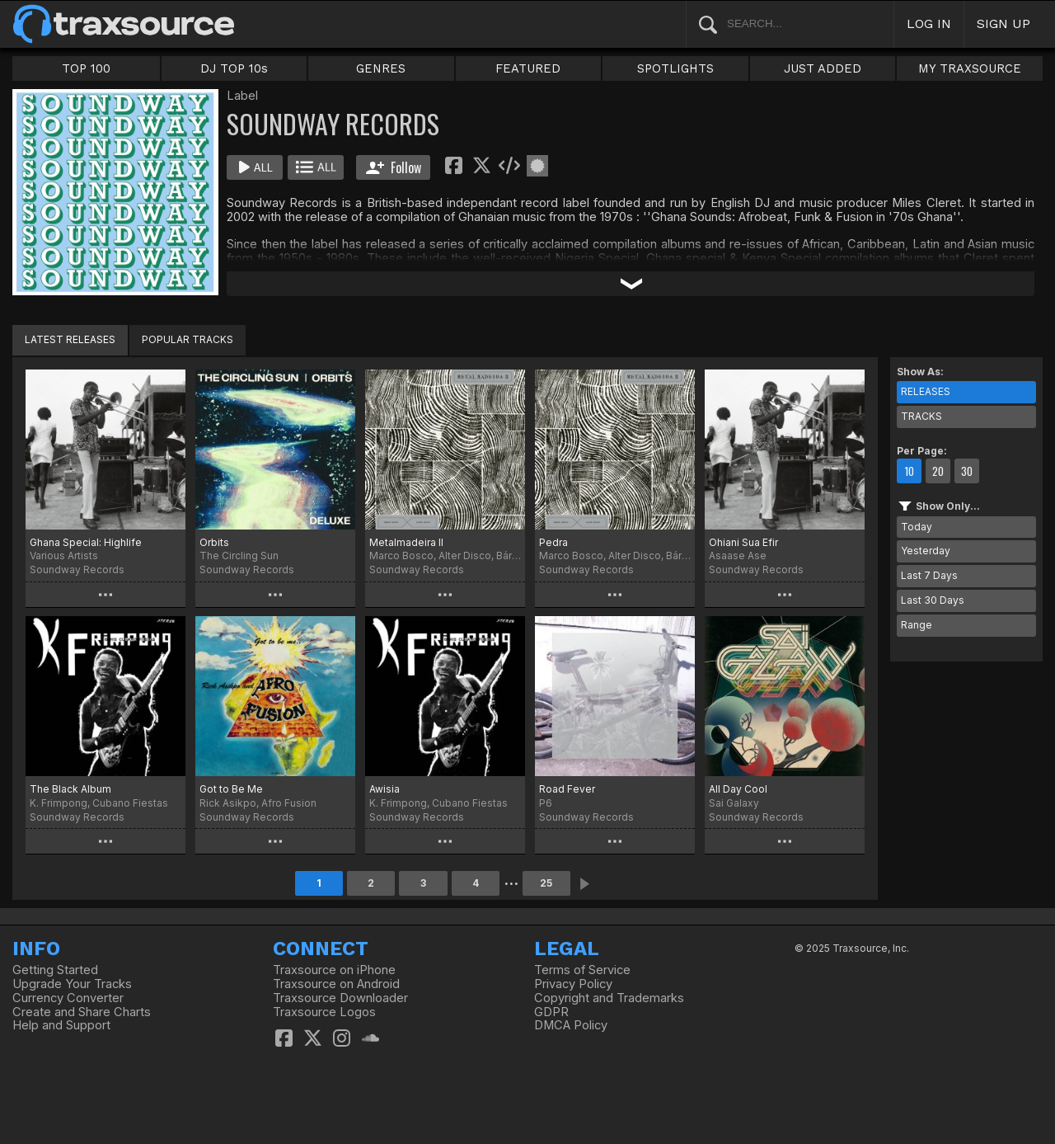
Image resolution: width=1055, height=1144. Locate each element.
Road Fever (567, 789)
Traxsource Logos (324, 1012)
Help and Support (61, 1025)
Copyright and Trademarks (609, 998)
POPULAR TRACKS (187, 339)
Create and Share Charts (81, 1012)
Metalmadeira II (406, 542)
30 (967, 471)
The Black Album (70, 789)
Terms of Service (582, 970)
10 (909, 471)
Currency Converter (68, 998)
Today (916, 526)
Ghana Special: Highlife (86, 542)
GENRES (381, 68)
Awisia (384, 789)
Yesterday (925, 550)
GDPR (551, 1012)
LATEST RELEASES (70, 339)
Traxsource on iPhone (334, 970)
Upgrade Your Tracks (72, 984)
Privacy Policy (573, 984)
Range (916, 625)
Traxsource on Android (336, 984)
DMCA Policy (570, 1025)
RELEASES (925, 391)
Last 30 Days (932, 600)
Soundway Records (77, 569)
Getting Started (55, 970)
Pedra (553, 542)
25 (546, 883)
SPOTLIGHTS (675, 68)
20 (938, 471)
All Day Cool (738, 789)
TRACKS (921, 416)
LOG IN (929, 23)
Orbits (214, 542)
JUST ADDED (822, 68)
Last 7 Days (929, 575)
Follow (393, 167)
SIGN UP (1003, 23)
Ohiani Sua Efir (743, 542)
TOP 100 (86, 68)
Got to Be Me (231, 789)
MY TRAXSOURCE (969, 68)
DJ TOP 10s (234, 68)
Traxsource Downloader (340, 998)
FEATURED (527, 68)
